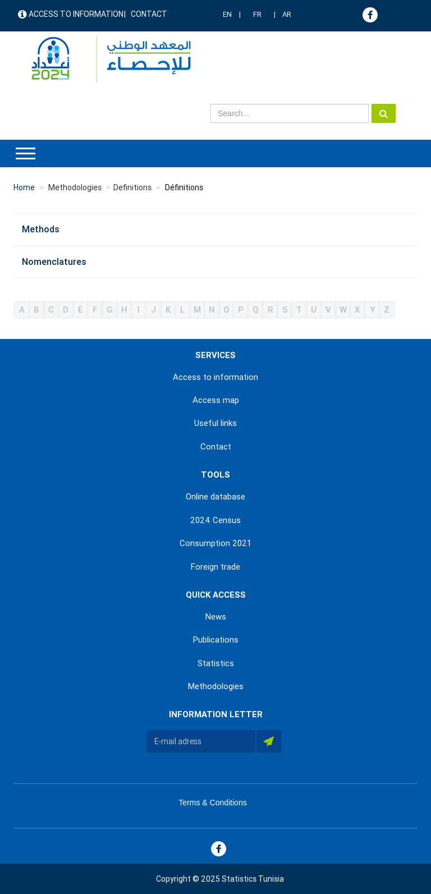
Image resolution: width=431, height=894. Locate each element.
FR (257, 14)
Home (24, 187)
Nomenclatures (54, 261)
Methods (40, 229)
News (215, 617)
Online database (215, 497)
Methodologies (216, 686)
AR (286, 14)
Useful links (215, 423)
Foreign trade (215, 567)
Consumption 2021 (215, 543)
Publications (216, 640)
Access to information (76, 14)
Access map (215, 400)
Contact (149, 14)
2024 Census (215, 520)
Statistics (216, 663)
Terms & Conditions (212, 802)
